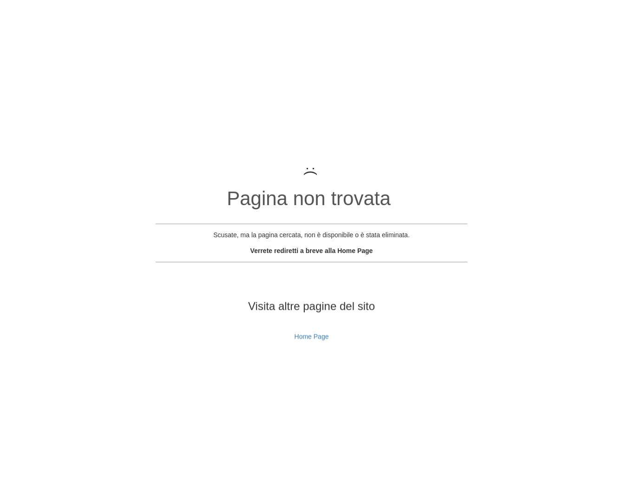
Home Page (312, 347)
